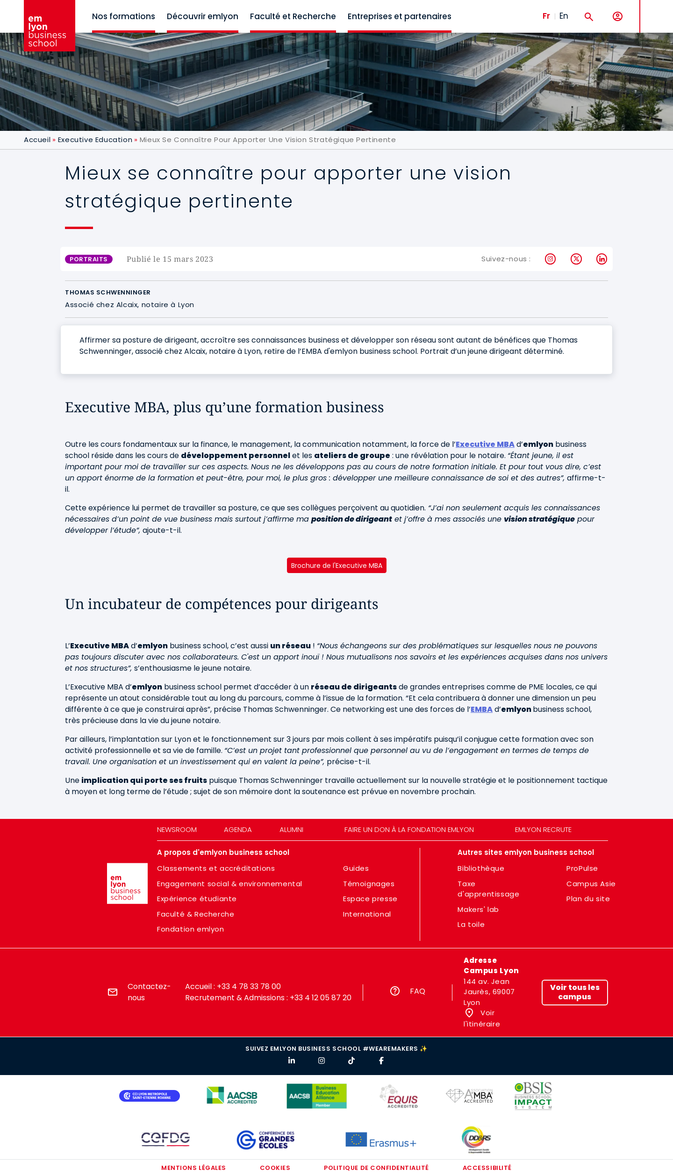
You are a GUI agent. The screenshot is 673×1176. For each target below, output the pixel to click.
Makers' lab (478, 909)
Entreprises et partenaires (399, 16)
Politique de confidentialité (376, 1167)
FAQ (417, 991)
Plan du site (588, 899)
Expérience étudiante (197, 899)
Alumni (291, 829)
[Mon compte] (618, 16)
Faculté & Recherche (195, 914)
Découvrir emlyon (202, 16)
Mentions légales (193, 1167)
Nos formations (123, 16)
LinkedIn (602, 259)
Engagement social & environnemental (229, 884)
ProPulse (582, 868)
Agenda (238, 829)
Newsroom (177, 829)
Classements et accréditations (216, 868)
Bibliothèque (481, 868)
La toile (471, 924)
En (563, 16)
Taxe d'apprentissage (488, 889)
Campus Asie (591, 884)
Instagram (551, 259)
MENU (654, 9)
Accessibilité (487, 1167)
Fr (546, 16)
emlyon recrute (543, 829)
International (367, 914)
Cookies (275, 1167)
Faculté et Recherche (293, 16)
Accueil (37, 139)
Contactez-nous (149, 992)
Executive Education (95, 139)
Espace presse (370, 899)
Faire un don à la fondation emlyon (409, 829)
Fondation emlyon (190, 929)
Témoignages (369, 884)
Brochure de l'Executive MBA (336, 565)
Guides (356, 868)
